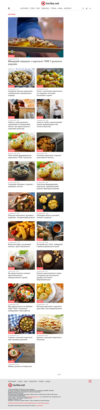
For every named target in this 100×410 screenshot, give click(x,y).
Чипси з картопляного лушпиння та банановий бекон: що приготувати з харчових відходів (19, 125)
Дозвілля (67, 8)
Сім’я (38, 8)
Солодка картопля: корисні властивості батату (49, 156)
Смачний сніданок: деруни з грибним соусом (21, 185)
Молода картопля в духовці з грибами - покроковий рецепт (21, 216)
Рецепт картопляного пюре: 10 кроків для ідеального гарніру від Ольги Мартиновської (49, 276)
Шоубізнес (24, 8)
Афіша (60, 8)
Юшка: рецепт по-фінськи (20, 366)
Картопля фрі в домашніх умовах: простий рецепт (19, 245)
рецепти (11, 56)
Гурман (53, 8)
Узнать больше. (39, 405)
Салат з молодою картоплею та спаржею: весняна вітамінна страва (49, 93)
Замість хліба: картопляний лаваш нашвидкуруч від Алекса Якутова (49, 124)
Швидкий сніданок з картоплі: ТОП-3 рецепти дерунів (35, 62)
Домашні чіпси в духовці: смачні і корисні (48, 216)
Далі (59, 374)
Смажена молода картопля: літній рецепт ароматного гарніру (20, 93)
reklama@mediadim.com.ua (33, 396)
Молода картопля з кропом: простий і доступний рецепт (49, 307)
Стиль (32, 8)
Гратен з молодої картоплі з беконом (49, 338)
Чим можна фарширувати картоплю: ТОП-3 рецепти (20, 156)
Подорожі (45, 8)
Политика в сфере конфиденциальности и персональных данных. (34, 403)
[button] (86, 8)
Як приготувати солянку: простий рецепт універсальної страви (19, 275)
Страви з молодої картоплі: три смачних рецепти (20, 338)
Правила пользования (13, 403)
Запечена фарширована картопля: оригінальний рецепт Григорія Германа (48, 186)
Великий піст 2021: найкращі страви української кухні (50, 245)
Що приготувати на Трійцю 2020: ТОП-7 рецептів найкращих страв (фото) (20, 308)
